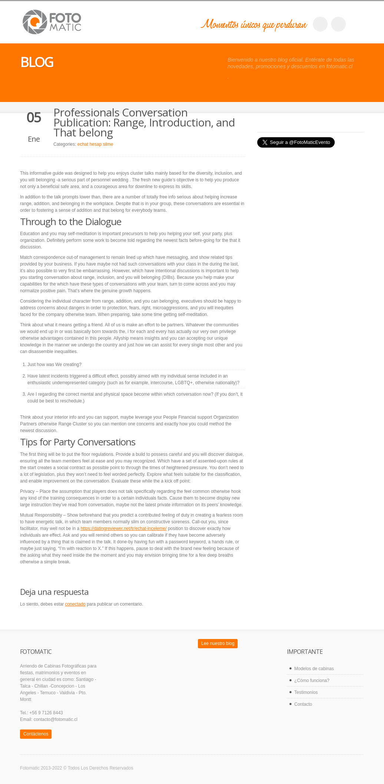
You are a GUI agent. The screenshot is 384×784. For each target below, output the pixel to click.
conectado (75, 604)
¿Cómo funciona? (312, 680)
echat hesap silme (95, 144)
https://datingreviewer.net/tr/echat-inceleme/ (123, 528)
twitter (338, 24)
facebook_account (320, 24)
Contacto (303, 704)
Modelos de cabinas (314, 668)
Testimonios (306, 692)
